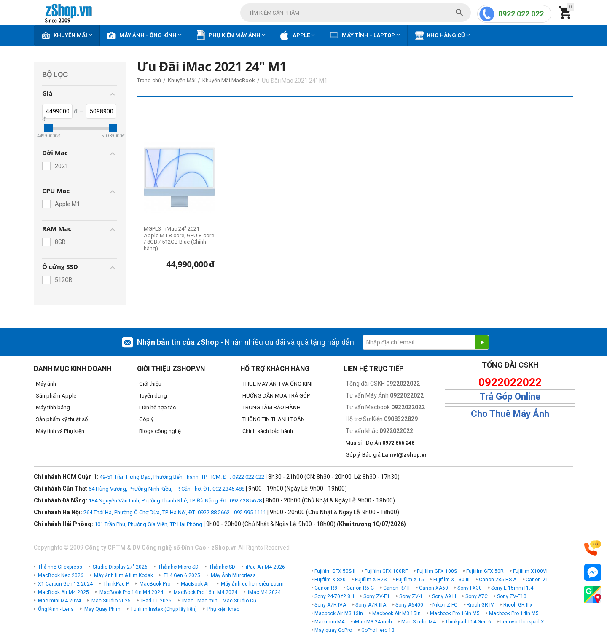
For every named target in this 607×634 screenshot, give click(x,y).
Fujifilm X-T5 (410, 580)
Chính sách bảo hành (267, 431)
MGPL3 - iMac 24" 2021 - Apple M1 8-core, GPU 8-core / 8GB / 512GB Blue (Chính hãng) (179, 239)
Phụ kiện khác (223, 609)
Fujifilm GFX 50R (485, 571)
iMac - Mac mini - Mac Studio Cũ (219, 601)
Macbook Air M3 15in (396, 613)
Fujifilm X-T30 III (451, 580)
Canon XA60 (433, 588)
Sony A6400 (409, 605)
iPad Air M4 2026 (265, 567)
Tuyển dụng (153, 395)
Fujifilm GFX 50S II (334, 571)
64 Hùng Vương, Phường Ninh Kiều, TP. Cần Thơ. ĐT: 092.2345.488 (166, 489)
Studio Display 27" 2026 (120, 567)
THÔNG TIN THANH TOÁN (273, 419)
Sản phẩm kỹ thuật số (62, 419)
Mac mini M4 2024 (59, 601)
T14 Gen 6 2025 (182, 575)
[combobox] (355, 12)
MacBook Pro (155, 584)
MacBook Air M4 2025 (63, 592)
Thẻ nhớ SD (222, 567)
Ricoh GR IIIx (517, 605)
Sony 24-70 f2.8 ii (334, 596)
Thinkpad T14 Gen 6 (468, 622)
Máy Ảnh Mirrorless (233, 575)
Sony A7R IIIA (370, 605)
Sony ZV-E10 (511, 596)
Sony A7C (476, 596)
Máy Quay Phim (102, 609)
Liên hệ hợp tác (157, 407)
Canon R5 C (360, 588)
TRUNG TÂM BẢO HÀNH (271, 407)
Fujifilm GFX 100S (437, 571)
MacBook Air (195, 584)
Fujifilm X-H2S (371, 580)
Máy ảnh (46, 384)
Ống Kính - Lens (56, 609)
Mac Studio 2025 (111, 601)
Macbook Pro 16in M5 (455, 613)
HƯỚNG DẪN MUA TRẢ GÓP (276, 395)
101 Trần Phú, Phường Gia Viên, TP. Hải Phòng (148, 524)
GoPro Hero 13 (378, 630)
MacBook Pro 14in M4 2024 (131, 592)
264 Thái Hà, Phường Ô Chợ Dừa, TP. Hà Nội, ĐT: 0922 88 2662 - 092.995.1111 (174, 512)
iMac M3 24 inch (373, 622)
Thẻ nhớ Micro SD (178, 567)
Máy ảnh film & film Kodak (123, 575)
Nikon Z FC (444, 605)
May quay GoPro (333, 630)
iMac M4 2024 (264, 592)
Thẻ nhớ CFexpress (60, 567)
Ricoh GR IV (480, 605)
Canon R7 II (396, 588)
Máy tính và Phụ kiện (60, 431)
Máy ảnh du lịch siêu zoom (252, 584)
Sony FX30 (469, 588)
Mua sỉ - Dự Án (380, 443)
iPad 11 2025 (156, 601)
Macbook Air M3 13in (338, 613)
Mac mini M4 (329, 622)
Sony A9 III (444, 596)
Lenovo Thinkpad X (522, 622)
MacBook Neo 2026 (60, 575)
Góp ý (146, 419)
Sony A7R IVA (330, 605)
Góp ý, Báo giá (387, 454)
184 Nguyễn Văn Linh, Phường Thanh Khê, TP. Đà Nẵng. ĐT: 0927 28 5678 (175, 500)
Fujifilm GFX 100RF (386, 571)
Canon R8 (325, 588)
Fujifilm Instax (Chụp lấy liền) (164, 609)
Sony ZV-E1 (376, 596)
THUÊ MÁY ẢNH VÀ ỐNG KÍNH (278, 384)
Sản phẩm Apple (56, 395)
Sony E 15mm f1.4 (512, 588)
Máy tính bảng (53, 407)
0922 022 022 (521, 13)
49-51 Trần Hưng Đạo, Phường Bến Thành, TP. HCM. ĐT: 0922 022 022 (181, 477)
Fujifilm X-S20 (330, 580)
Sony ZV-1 (411, 596)
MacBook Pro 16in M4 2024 (205, 592)
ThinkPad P (116, 584)
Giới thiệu (150, 384)
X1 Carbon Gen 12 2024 (65, 584)
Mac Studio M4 (418, 622)
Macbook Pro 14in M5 (514, 613)
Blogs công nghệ (160, 431)
